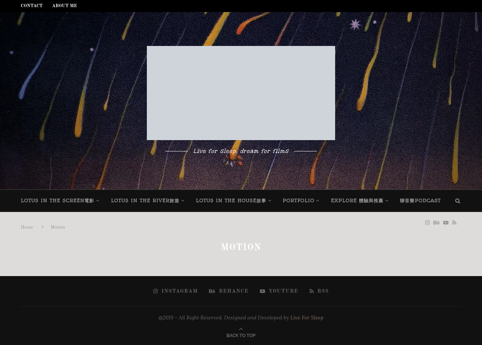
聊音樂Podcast (420, 200)
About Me (64, 6)
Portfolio (298, 200)
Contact (32, 6)
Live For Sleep (306, 317)
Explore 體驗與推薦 (357, 200)
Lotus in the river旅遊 (145, 200)
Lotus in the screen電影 (57, 200)
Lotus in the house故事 (231, 200)
